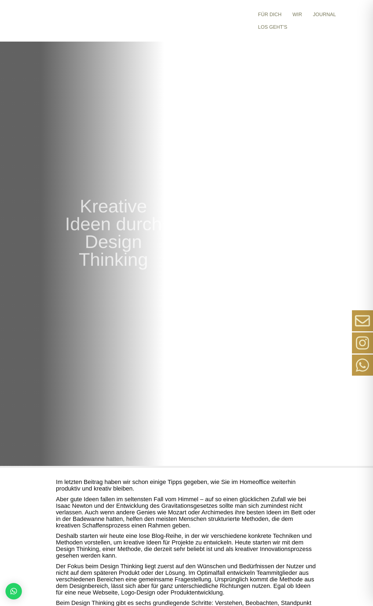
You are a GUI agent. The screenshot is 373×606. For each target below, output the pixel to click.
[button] (13, 591)
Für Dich (269, 14)
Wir (297, 14)
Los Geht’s (272, 27)
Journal (324, 14)
